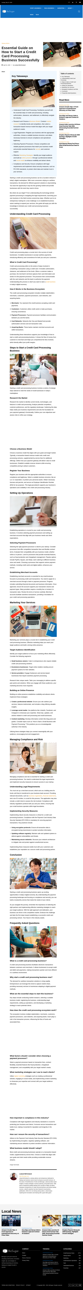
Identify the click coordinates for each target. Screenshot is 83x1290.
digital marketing (19, 1076)
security (38, 149)
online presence (27, 158)
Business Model (35, 121)
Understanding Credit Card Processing (68, 79)
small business (50, 282)
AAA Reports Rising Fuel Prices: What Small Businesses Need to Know (69, 145)
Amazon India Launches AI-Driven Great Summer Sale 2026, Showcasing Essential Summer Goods (69, 127)
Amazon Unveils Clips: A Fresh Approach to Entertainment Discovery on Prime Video (68, 108)
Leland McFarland (20, 65)
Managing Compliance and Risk (70, 89)
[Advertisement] (41, 30)
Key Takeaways (66, 76)
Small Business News (64, 105)
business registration (35, 796)
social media (20, 160)
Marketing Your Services (68, 87)
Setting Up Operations (67, 85)
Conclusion (65, 91)
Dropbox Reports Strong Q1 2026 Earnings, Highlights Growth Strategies (69, 136)
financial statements (49, 796)
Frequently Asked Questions (69, 93)
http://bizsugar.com (24, 1176)
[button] (79, 11)
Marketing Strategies (26, 155)
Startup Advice (6, 43)
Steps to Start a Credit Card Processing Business (68, 82)
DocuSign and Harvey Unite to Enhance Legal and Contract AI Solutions (68, 117)
